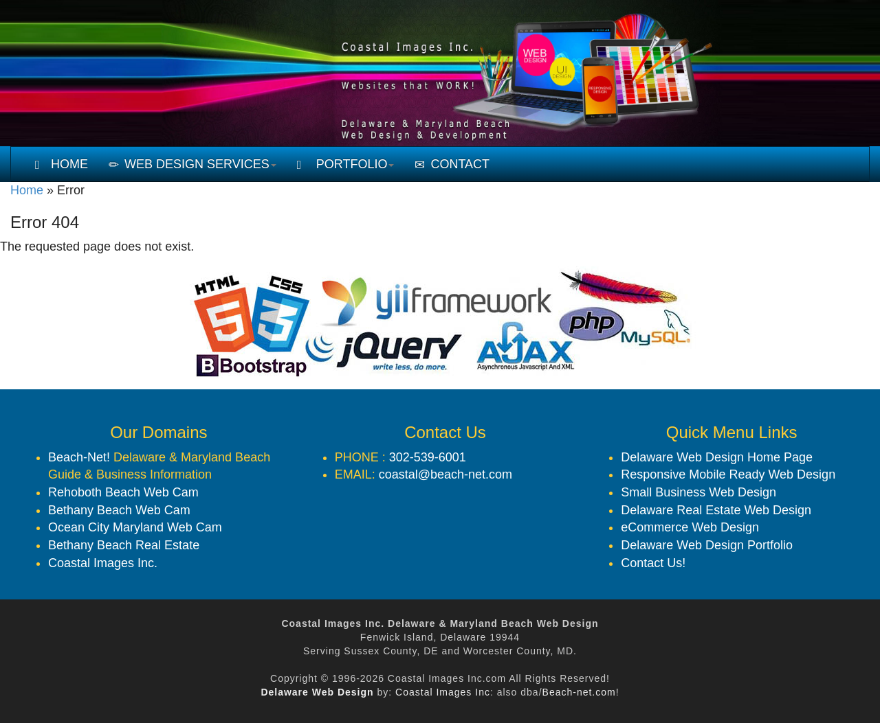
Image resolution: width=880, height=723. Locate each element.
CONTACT (452, 164)
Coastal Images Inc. (102, 563)
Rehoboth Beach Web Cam (123, 492)
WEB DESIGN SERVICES (192, 164)
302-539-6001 (427, 457)
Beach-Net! (79, 457)
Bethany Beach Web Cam (119, 510)
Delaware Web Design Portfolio (707, 545)
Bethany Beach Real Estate (123, 545)
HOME (61, 164)
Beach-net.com (579, 692)
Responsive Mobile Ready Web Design (728, 474)
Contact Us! (653, 563)
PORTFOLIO (346, 164)
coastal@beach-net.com (445, 474)
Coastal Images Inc (442, 692)
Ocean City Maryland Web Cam (135, 527)
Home (26, 190)
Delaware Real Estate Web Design (716, 510)
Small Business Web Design (698, 492)
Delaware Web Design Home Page (717, 457)
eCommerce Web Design (690, 527)
